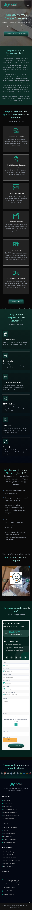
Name (4, 662)
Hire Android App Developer (10, 855)
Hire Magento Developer (9, 857)
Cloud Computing (7, 803)
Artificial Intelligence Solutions (10, 815)
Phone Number (7, 674)
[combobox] (4, 677)
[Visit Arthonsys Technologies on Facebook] (7, 657)
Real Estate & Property (8, 833)
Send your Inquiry (16, 745)
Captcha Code (6, 737)
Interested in (6, 680)
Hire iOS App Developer (8, 852)
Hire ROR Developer (7, 866)
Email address (6, 668)
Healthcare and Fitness (8, 842)
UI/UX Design (6, 800)
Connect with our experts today (16, 34)
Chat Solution (6, 830)
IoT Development (7, 806)
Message (5, 698)
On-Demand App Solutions (9, 827)
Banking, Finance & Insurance (10, 839)
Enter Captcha (6, 731)
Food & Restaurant (7, 836)
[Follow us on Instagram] (16, 657)
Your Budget (6, 686)
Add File (5, 713)
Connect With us (16, 302)
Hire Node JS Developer (8, 863)
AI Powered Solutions (8, 818)
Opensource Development (9, 812)
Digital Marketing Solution (9, 809)
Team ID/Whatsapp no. (9, 692)
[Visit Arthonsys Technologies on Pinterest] (25, 657)
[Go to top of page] (29, 902)
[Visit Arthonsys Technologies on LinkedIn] (11, 657)
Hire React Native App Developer (11, 860)
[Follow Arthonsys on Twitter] (20, 657)
